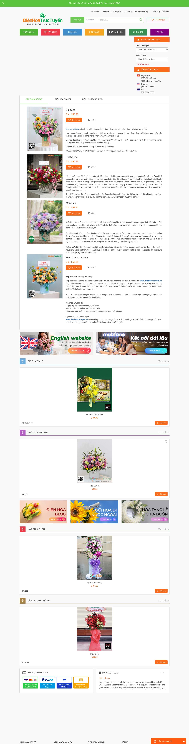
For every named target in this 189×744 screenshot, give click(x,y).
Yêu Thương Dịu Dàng (77, 257)
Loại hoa (72, 32)
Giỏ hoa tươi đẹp (72, 129)
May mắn (94, 654)
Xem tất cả (164, 361)
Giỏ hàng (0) (158, 19)
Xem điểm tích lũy (141, 11)
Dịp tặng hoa (50, 32)
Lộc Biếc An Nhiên (94, 414)
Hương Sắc (71, 157)
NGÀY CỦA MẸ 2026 (37, 432)
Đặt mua (74, 119)
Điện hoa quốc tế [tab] (63, 99)
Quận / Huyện (141, 55)
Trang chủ (28, 32)
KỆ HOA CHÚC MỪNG (38, 600)
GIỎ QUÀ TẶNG (35, 361)
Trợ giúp (159, 32)
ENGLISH (165, 11)
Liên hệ (106, 11)
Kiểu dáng (94, 32)
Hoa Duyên (95, 486)
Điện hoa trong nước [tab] (92, 99)
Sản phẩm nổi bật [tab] (34, 99)
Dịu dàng (70, 110)
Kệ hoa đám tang (94, 582)
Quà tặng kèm (116, 32)
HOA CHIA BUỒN (36, 529)
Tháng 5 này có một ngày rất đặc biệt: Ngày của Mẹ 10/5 (94, 3)
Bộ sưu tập (137, 32)
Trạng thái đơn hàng (121, 11)
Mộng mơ (71, 203)
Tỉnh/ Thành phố (142, 45)
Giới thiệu (95, 11)
